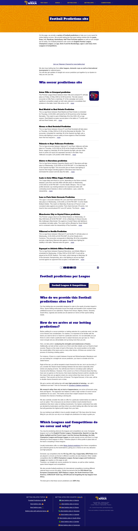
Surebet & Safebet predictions (79, 385)
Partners (109, 504)
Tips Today (44, 2)
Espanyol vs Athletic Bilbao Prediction (56, 248)
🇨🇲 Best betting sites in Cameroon (69, 525)
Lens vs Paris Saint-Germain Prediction (57, 197)
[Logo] (30, 3)
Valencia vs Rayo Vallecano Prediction (56, 143)
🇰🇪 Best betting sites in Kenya (69, 504)
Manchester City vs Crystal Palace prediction (59, 214)
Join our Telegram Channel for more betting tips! (69, 57)
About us (97, 504)
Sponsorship (103, 504)
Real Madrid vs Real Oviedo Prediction (56, 109)
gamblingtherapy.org (107, 507)
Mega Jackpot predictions (72, 445)
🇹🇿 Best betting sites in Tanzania (69, 511)
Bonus (57, 2)
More (72, 103)
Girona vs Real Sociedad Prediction (55, 126)
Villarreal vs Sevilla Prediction (53, 231)
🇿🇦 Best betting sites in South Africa (69, 518)
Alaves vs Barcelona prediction (53, 161)
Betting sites (72, 2)
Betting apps (89, 2)
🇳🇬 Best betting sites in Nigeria (69, 500)
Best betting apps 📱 (37, 507)
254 (75, 267)
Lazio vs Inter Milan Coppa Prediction (56, 178)
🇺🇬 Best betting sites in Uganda (69, 514)
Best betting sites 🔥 (37, 504)
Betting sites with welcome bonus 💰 (37, 511)
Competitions (106, 2)
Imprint (95, 503)
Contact (92, 504)
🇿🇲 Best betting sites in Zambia (69, 521)
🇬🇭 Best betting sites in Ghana (69, 507)
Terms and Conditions (103, 503)
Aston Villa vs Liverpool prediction (55, 92)
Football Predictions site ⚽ (37, 500)
